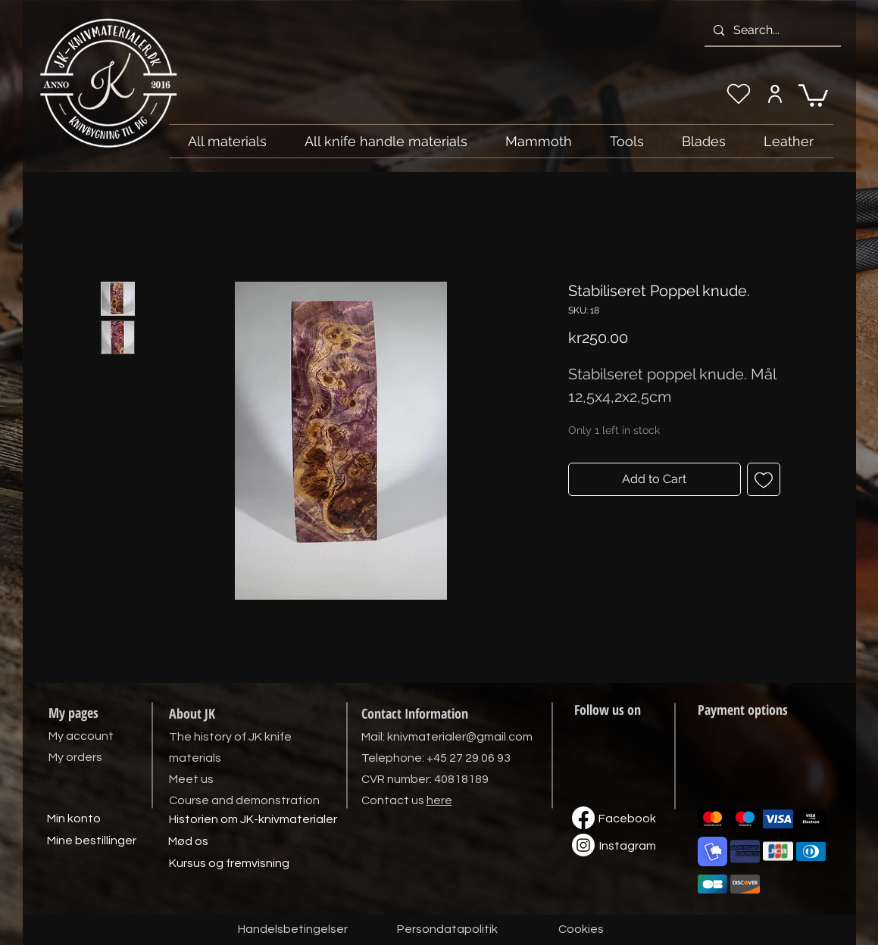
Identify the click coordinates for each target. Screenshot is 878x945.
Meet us (191, 779)
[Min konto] (74, 819)
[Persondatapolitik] (447, 930)
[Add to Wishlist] (763, 479)
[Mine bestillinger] (91, 841)
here (439, 800)
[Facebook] (627, 819)
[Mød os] (188, 842)
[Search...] (771, 30)
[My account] (775, 94)
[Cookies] (581, 930)
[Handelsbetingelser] (293, 930)
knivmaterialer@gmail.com (460, 737)
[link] (813, 94)
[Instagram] (628, 846)
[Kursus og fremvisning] (229, 864)
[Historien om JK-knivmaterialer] (253, 820)
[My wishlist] (738, 94)
